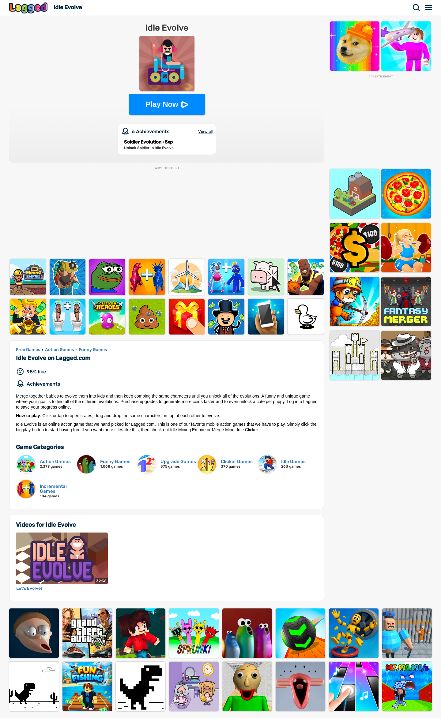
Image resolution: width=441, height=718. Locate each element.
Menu (429, 7)
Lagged (29, 8)
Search (416, 7)
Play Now (161, 104)
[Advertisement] (166, 213)
